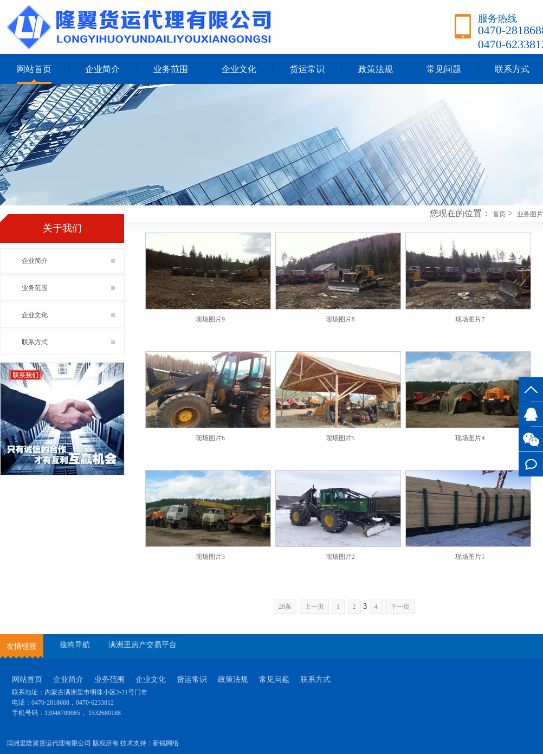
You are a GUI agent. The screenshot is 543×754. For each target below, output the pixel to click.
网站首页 (34, 69)
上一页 (314, 606)
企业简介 (102, 69)
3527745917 (531, 414)
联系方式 (531, 464)
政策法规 (375, 69)
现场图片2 (340, 556)
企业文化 (239, 69)
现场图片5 (340, 438)
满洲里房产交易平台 (142, 645)
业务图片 (530, 214)
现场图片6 (210, 438)
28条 (285, 606)
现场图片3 (210, 556)
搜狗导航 (75, 645)
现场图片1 (469, 556)
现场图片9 (210, 319)
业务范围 (170, 69)
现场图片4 (469, 438)
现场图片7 (469, 319)
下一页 (400, 606)
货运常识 (307, 69)
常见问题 (443, 69)
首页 (499, 214)
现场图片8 (340, 319)
